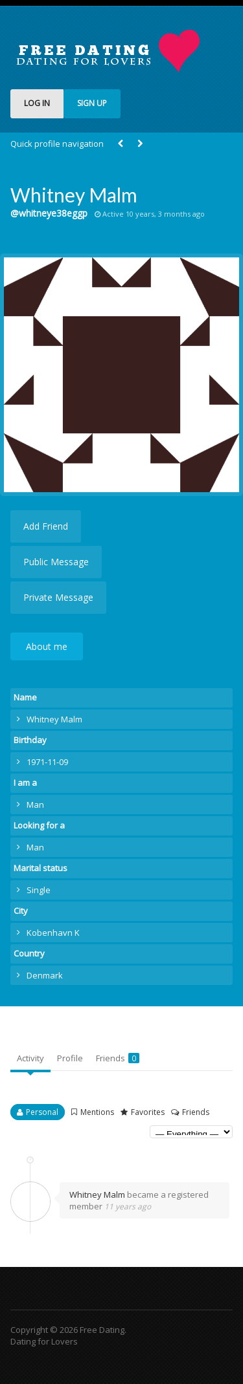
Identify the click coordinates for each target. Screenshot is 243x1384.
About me (46, 646)
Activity (30, 1058)
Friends (117, 1058)
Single (39, 890)
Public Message (56, 562)
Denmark (45, 975)
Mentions (97, 1112)
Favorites (148, 1112)
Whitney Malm (97, 1194)
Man (35, 804)
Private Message (58, 597)
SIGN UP (92, 103)
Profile (70, 1058)
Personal (42, 1112)
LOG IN (37, 103)
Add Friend (45, 526)
